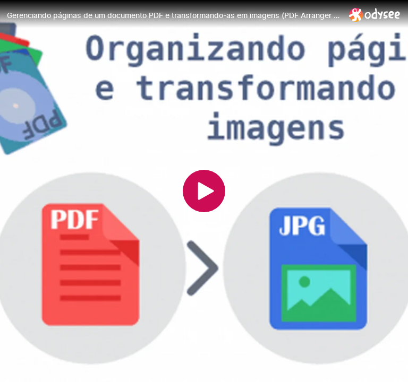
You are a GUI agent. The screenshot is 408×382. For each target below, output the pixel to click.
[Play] (204, 191)
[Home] (375, 14)
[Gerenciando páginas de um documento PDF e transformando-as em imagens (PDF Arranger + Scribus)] (173, 15)
